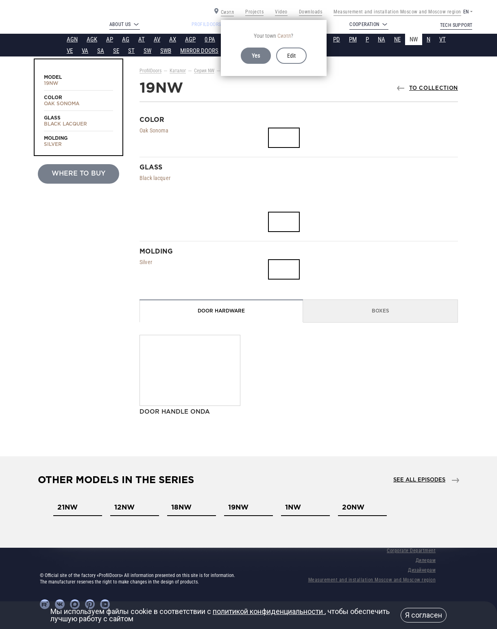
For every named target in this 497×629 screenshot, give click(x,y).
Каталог (178, 71)
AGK (92, 39)
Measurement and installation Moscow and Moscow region (397, 12)
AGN (72, 39)
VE (70, 50)
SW (147, 50)
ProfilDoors (150, 71)
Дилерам (426, 560)
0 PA (210, 39)
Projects (254, 12)
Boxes (380, 311)
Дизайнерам (422, 570)
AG (125, 39)
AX (172, 39)
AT (141, 39)
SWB (165, 50)
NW (414, 39)
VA (85, 50)
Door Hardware (221, 311)
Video (281, 12)
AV (157, 39)
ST (131, 50)
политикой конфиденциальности (269, 611)
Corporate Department (411, 550)
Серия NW (204, 71)
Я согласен (423, 615)
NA (381, 39)
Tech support (456, 25)
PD (336, 39)
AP (109, 39)
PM (353, 39)
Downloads (311, 12)
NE (397, 39)
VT (442, 39)
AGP (190, 39)
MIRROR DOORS (199, 50)
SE (116, 50)
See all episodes (419, 480)
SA (100, 50)
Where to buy (78, 174)
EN (466, 12)
